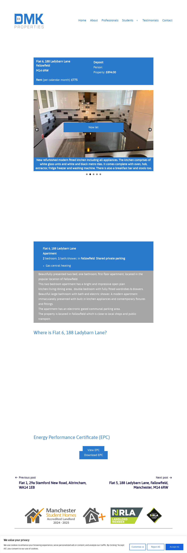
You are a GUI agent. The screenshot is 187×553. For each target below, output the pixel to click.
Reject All (155, 547)
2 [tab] (90, 174)
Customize (136, 547)
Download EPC (93, 455)
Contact (167, 20)
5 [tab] (100, 174)
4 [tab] (97, 174)
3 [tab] (93, 174)
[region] (93, 544)
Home (82, 20)
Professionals (110, 20)
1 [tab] (87, 174)
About (94, 20)
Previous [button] (37, 130)
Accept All (174, 547)
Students (127, 20)
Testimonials (150, 20)
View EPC (93, 450)
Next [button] (150, 130)
